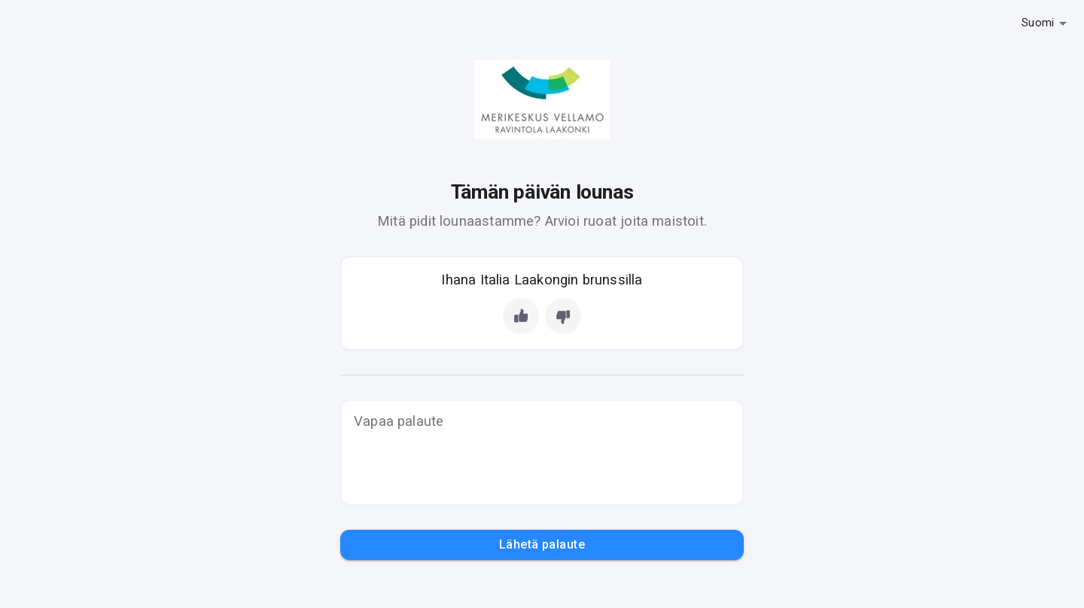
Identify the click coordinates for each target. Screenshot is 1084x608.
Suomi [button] (1038, 22)
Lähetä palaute (542, 545)
